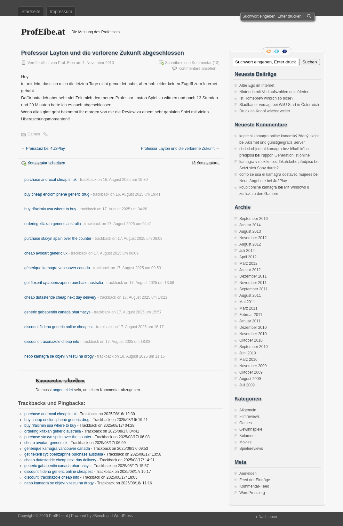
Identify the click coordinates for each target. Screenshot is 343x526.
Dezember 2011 (253, 276)
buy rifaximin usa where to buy (50, 209)
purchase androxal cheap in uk (50, 179)
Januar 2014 (250, 225)
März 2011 (248, 308)
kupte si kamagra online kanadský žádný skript (279, 136)
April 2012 (248, 257)
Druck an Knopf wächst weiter (264, 111)
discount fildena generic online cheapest (58, 327)
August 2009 (250, 378)
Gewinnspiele (250, 429)
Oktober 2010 (251, 340)
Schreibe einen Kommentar (188, 63)
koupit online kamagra (258, 187)
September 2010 (253, 346)
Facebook (285, 51)
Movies (245, 442)
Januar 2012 (250, 270)
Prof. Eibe (66, 63)
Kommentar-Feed (254, 486)
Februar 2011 (250, 314)
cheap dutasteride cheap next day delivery (60, 297)
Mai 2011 (247, 302)
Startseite (30, 11)
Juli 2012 (247, 250)
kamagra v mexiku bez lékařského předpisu (276, 161)
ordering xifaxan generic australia (52, 224)
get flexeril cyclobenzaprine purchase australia (63, 282)
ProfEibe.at (43, 31)
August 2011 (250, 295)
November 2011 (253, 282)
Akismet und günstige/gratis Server (275, 142)
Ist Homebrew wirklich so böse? (266, 98)
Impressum (61, 11)
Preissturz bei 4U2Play (43, 148)
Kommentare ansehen (197, 68)
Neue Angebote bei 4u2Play (263, 181)
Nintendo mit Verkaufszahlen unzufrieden (274, 92)
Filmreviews (249, 416)
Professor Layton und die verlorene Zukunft (180, 148)
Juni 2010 (247, 353)
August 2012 (250, 244)
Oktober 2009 (251, 372)
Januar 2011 (250, 321)
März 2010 (248, 359)
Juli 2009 (247, 385)
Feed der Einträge (254, 480)
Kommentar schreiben (46, 163)
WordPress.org (252, 492)
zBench (98, 516)
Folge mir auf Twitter (277, 51)
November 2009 (253, 366)
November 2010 (253, 334)
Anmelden (248, 473)
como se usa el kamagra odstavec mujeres (275, 174)
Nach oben (268, 516)
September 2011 (253, 289)
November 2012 (253, 238)
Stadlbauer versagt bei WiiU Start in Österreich (279, 104)
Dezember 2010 (253, 327)
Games (34, 134)
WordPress (123, 516)
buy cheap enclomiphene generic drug (56, 194)
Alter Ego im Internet (256, 85)
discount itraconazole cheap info (51, 341)
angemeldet (63, 390)
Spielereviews (251, 448)
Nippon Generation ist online (285, 155)
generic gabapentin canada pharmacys (57, 312)
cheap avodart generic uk (46, 253)
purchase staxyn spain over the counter (57, 238)
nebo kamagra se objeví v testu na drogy (59, 356)
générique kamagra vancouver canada (57, 268)
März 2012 (248, 263)
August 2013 (250, 231)
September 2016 (253, 218)
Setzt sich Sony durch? (259, 168)
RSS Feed (269, 51)
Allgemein (247, 410)
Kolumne (246, 435)
